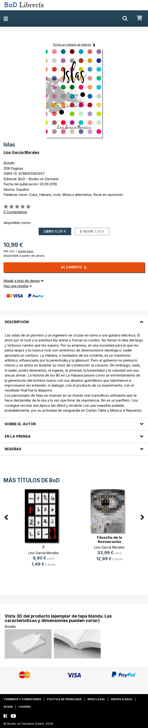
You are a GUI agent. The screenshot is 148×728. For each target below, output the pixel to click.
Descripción (17, 322)
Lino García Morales (21, 152)
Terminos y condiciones (22, 699)
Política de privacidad (64, 699)
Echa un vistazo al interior (72, 44)
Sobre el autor (20, 424)
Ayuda (8, 706)
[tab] (74, 319)
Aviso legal (96, 699)
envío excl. (26, 251)
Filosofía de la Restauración (109, 539)
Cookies (24, 706)
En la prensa (18, 436)
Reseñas (13, 449)
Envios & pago (121, 699)
